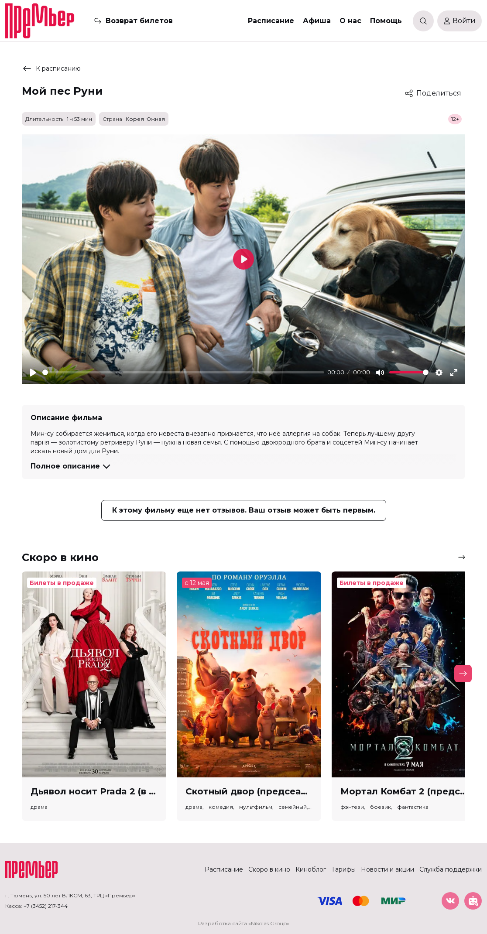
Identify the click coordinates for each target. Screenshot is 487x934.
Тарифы (343, 869)
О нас (350, 21)
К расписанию (51, 68)
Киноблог (310, 869)
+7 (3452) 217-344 (46, 906)
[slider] (183, 372)
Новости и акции (387, 869)
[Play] (33, 373)
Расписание (271, 21)
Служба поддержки (450, 869)
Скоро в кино (269, 869)
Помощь (386, 21)
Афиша (317, 21)
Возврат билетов (139, 21)
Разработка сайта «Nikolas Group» (243, 923)
